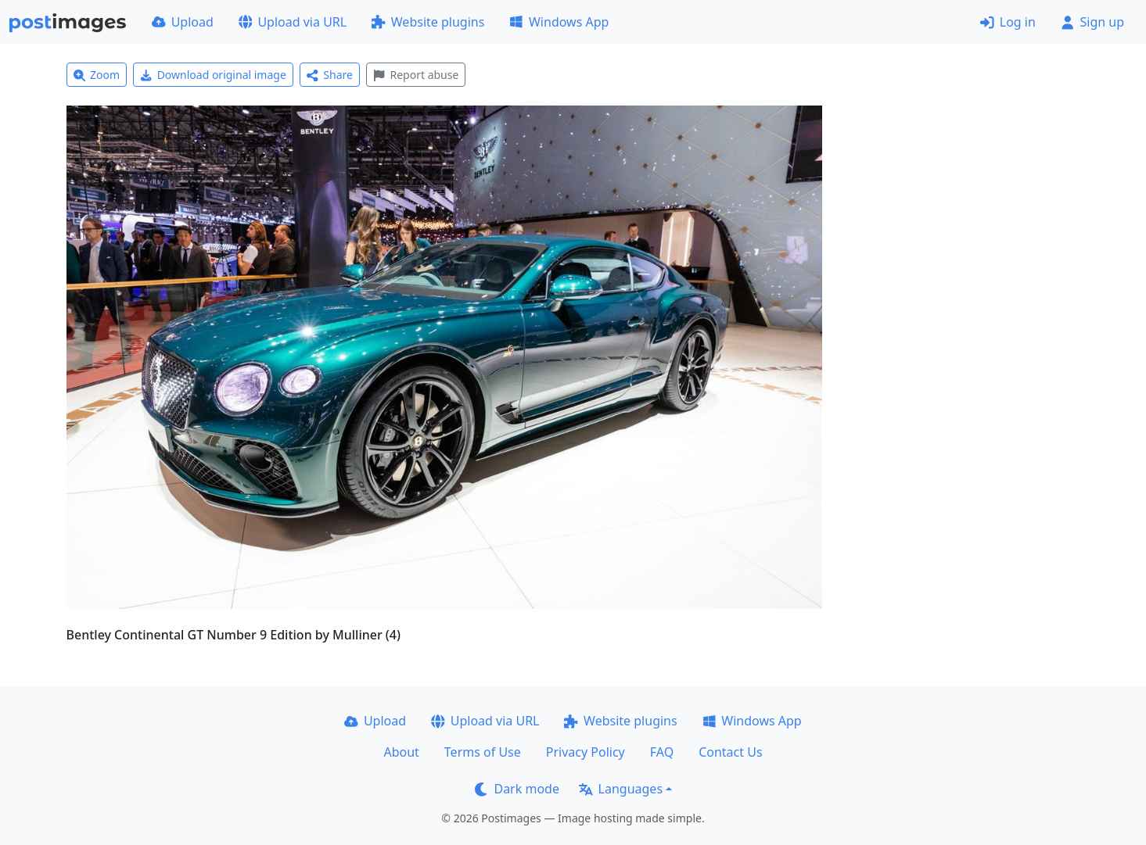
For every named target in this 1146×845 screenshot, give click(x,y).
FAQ (662, 752)
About (401, 752)
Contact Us (730, 752)
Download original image (213, 74)
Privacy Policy (585, 752)
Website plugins (428, 21)
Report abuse (415, 74)
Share (330, 74)
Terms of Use (482, 752)
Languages (621, 788)
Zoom (97, 74)
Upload (183, 21)
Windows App (559, 21)
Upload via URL (293, 21)
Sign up (1092, 21)
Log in (1008, 21)
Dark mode (517, 788)
